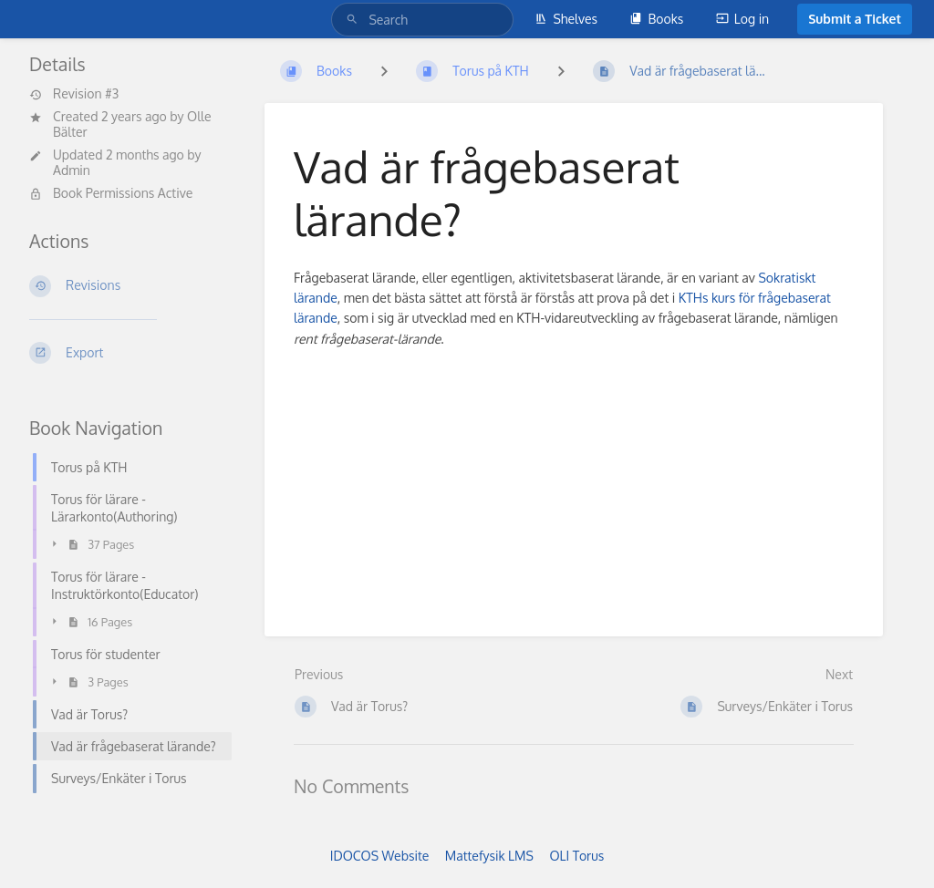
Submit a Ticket (854, 18)
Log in (742, 18)
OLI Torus (576, 855)
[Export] (125, 353)
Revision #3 (74, 94)
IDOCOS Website (380, 855)
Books (656, 18)
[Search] (355, 19)
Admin (71, 170)
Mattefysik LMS (489, 855)
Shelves (565, 18)
